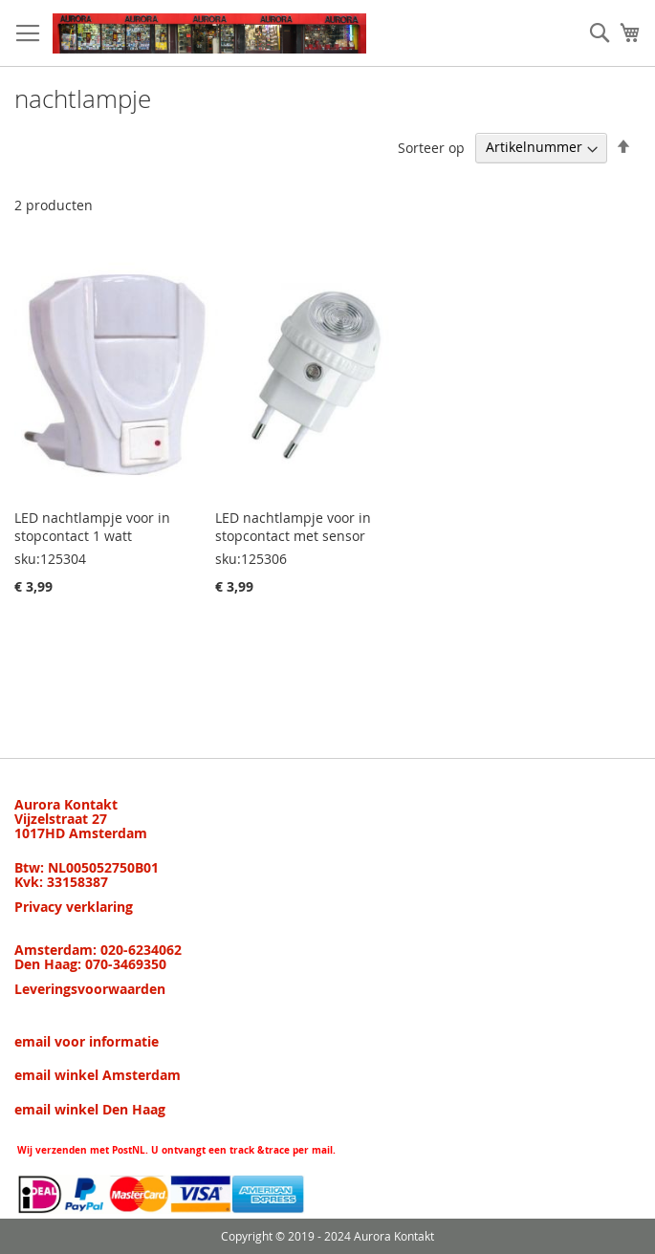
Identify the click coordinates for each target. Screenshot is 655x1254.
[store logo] (209, 33)
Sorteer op (431, 147)
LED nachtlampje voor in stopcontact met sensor (293, 526)
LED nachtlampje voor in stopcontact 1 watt (92, 526)
